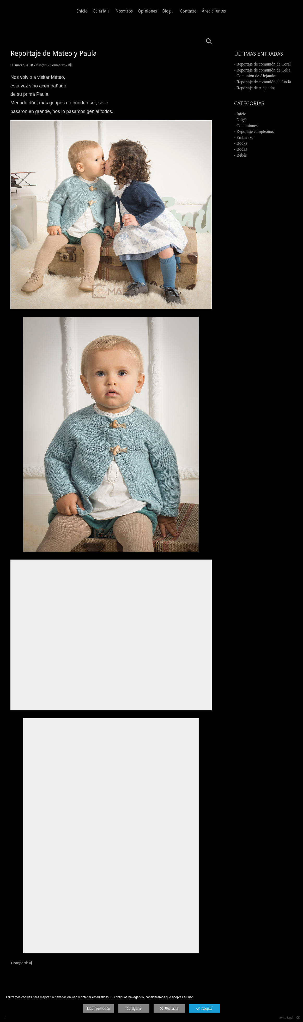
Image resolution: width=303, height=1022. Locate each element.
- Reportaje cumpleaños (254, 131)
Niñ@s (41, 65)
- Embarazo (243, 137)
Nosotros (124, 11)
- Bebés (240, 155)
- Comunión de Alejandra (255, 76)
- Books (240, 143)
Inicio (82, 11)
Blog (166, 11)
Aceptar (204, 1009)
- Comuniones (246, 125)
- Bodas (240, 149)
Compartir (21, 963)
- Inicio (240, 114)
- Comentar (56, 65)
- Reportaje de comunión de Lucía (262, 82)
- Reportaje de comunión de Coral (262, 64)
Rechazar (169, 1009)
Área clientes (214, 11)
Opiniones (147, 11)
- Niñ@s (241, 119)
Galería (99, 11)
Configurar (133, 1009)
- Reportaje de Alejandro (254, 88)
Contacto (188, 11)
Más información (98, 1009)
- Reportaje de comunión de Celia (262, 70)
